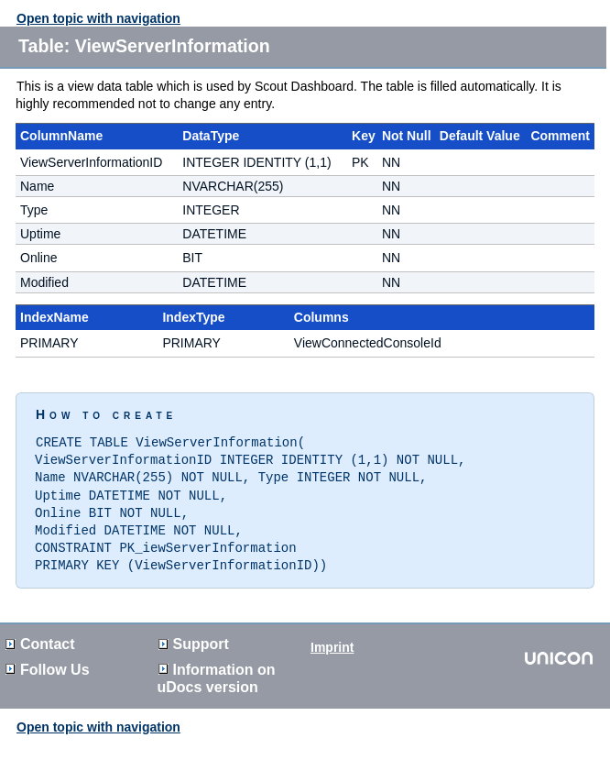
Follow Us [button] (47, 662)
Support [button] (193, 636)
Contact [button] (40, 636)
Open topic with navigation (98, 18)
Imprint (332, 640)
